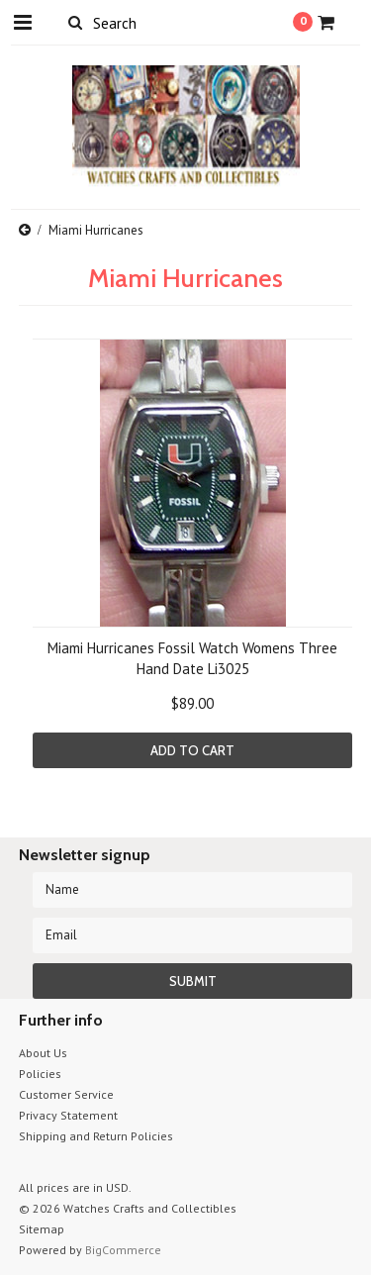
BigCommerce (123, 1249)
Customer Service (66, 1094)
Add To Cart (192, 750)
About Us (43, 1052)
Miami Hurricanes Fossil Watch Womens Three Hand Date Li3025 (192, 658)
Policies (40, 1073)
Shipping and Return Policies (96, 1135)
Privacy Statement (68, 1115)
